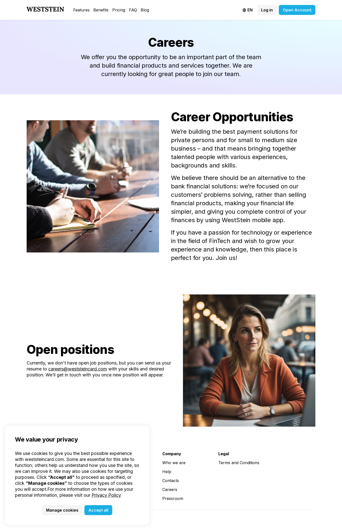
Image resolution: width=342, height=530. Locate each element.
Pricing (118, 9)
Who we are (173, 462)
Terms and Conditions (238, 462)
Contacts (170, 480)
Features (81, 9)
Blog (145, 9)
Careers (169, 489)
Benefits (101, 9)
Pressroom (172, 498)
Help (166, 471)
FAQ (133, 9)
